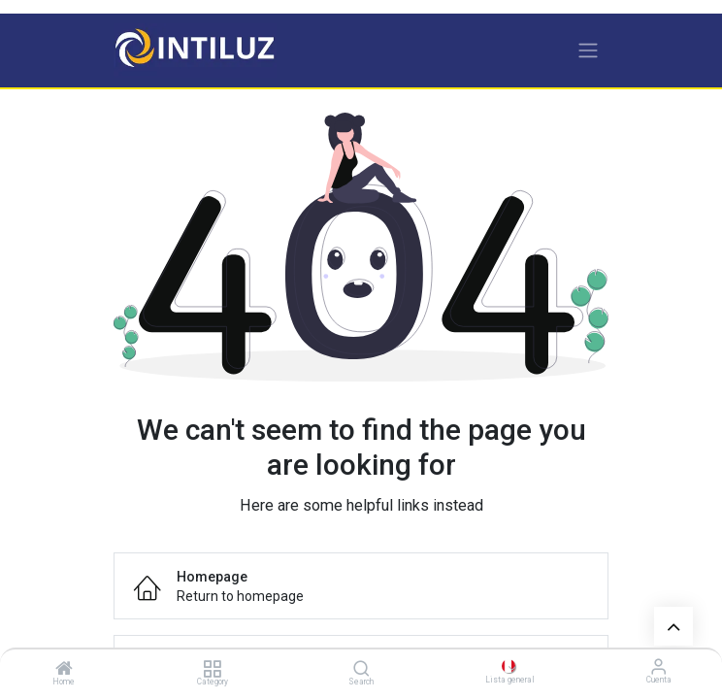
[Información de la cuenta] (658, 666)
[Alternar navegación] (588, 50)
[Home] (64, 670)
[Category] (212, 670)
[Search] (361, 670)
